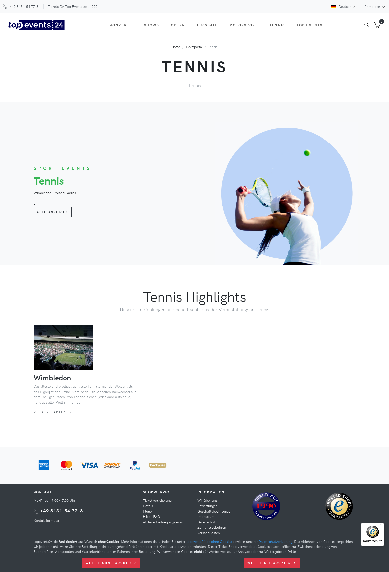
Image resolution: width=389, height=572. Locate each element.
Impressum (205, 516)
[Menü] (381, 526)
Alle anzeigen (52, 212)
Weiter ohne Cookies (111, 563)
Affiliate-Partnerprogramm (163, 521)
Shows (151, 24)
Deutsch (341, 6)
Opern (178, 24)
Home (176, 47)
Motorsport (243, 24)
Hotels (148, 505)
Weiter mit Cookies (271, 563)
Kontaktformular (46, 520)
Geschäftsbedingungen (214, 511)
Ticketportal (194, 47)
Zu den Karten (53, 412)
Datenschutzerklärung (275, 541)
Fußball (207, 24)
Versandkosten (208, 532)
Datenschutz (207, 521)
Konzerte (121, 24)
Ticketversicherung (157, 500)
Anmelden (372, 6)
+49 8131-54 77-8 (61, 510)
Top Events (310, 24)
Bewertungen (207, 505)
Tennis (277, 24)
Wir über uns (207, 500)
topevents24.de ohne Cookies (209, 541)
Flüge (147, 511)
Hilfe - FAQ (151, 516)
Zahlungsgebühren (211, 527)
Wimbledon (52, 377)
